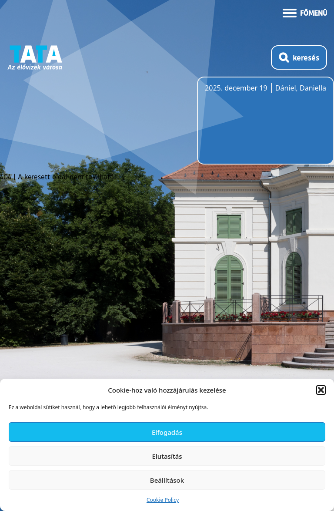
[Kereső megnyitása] (299, 57)
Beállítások (167, 480)
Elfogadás (167, 432)
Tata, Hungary (253, 125)
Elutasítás (167, 456)
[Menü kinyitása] (305, 12)
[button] (321, 390)
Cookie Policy (163, 500)
